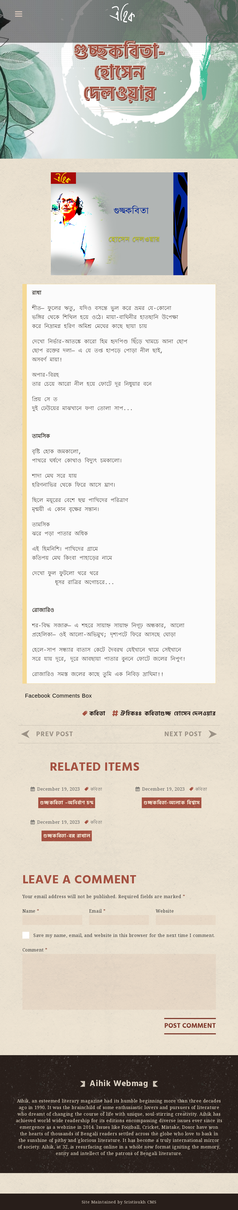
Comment (35, 970)
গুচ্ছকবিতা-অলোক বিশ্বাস (172, 823)
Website (165, 931)
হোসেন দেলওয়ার (191, 734)
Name (31, 931)
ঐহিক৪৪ (116, 734)
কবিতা (79, 734)
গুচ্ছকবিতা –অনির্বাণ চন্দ (66, 823)
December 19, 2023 (58, 809)
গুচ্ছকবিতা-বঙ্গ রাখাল (66, 856)
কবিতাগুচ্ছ (148, 734)
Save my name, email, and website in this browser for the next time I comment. (124, 956)
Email (97, 931)
